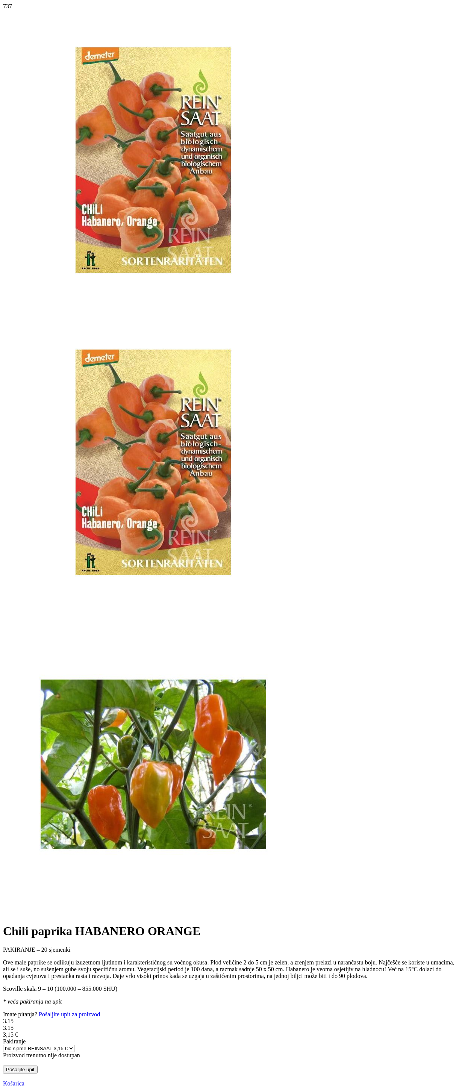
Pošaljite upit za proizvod (69, 1014)
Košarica (13, 1083)
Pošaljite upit (20, 1069)
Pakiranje (14, 1041)
